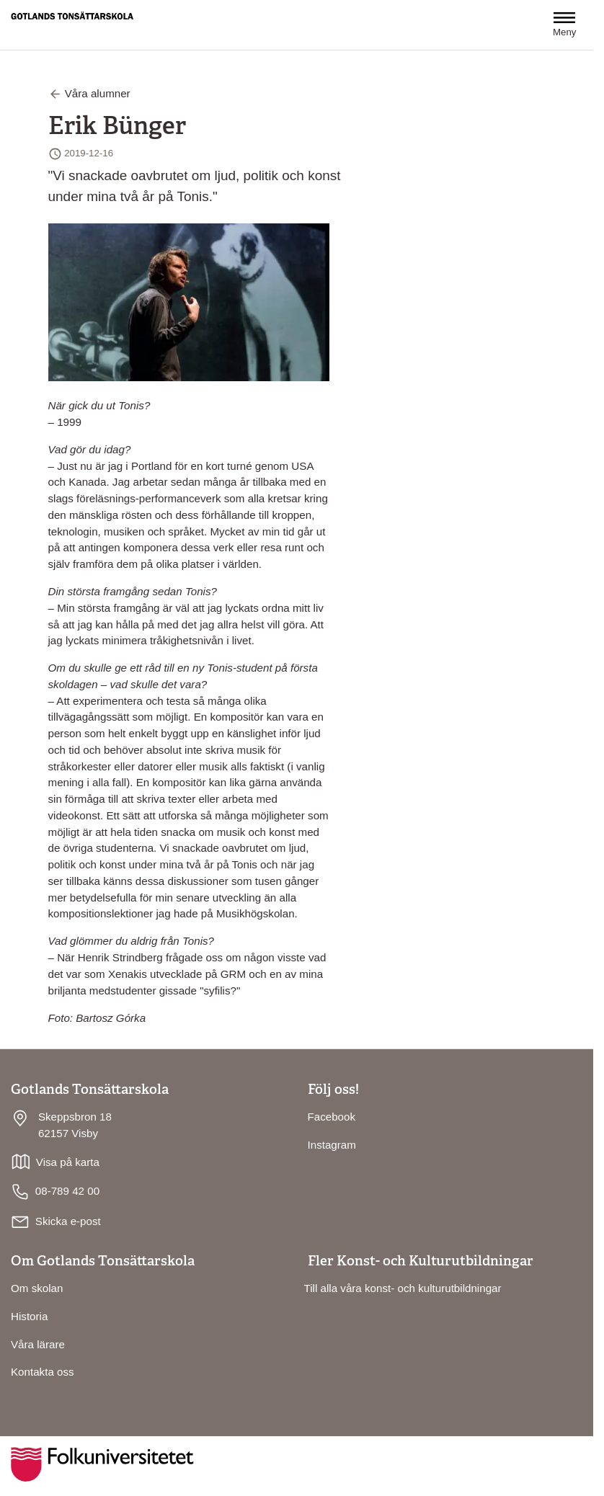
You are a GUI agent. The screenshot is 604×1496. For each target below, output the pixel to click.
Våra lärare (38, 1344)
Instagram (332, 1145)
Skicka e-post (68, 1221)
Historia (29, 1316)
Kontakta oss (42, 1372)
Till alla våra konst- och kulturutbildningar (403, 1288)
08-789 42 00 (55, 1192)
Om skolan (37, 1288)
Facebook (332, 1116)
